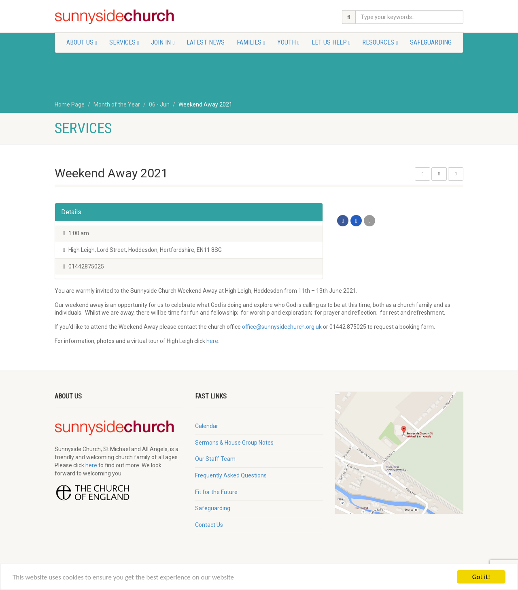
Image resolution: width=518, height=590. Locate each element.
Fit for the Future (216, 492)
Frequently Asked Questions (231, 475)
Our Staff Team (215, 459)
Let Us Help (331, 42)
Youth (288, 42)
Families (251, 42)
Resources (380, 42)
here (212, 341)
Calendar (206, 426)
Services (124, 42)
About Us (81, 42)
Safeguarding (431, 42)
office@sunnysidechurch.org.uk (282, 327)
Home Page (70, 104)
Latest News (206, 42)
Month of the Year (116, 104)
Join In (162, 42)
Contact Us (209, 525)
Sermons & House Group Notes (234, 442)
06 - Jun (159, 104)
